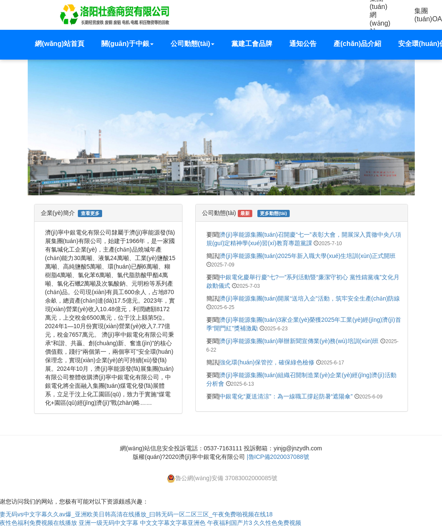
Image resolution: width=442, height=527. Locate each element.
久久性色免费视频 (277, 522)
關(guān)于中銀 (127, 43)
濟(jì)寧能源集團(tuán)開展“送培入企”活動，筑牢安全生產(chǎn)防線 (310, 298)
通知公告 (303, 43)
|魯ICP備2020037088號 (278, 456)
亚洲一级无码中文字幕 (108, 522)
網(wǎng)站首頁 (59, 43)
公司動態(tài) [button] (192, 43)
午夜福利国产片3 (229, 522)
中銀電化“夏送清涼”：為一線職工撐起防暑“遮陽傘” (286, 396)
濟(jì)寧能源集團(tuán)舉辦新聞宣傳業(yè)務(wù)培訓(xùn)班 (299, 341)
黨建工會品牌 (251, 43)
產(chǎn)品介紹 (357, 43)
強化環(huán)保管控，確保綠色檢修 (267, 362)
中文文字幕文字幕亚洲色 (172, 522)
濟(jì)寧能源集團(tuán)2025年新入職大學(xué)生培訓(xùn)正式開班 (308, 255)
